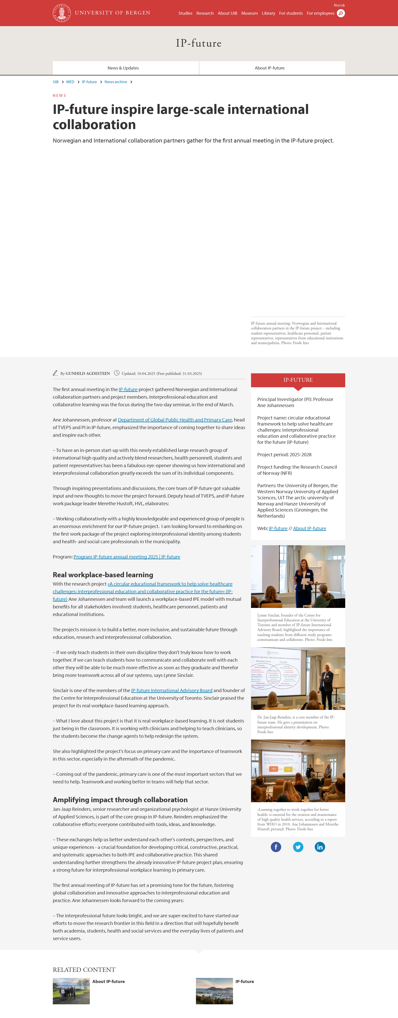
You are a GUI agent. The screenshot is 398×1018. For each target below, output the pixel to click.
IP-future (199, 43)
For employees (321, 13)
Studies (185, 13)
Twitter (298, 739)
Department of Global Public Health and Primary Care (175, 312)
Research (205, 13)
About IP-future (270, 68)
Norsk (339, 5)
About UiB (227, 13)
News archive (116, 81)
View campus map (220, 972)
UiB (56, 81)
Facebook (276, 739)
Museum (249, 13)
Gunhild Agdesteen (88, 266)
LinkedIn (320, 739)
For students (291, 13)
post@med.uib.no (67, 959)
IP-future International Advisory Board (171, 583)
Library (268, 13)
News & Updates (123, 68)
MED (70, 81)
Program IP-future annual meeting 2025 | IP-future (127, 449)
